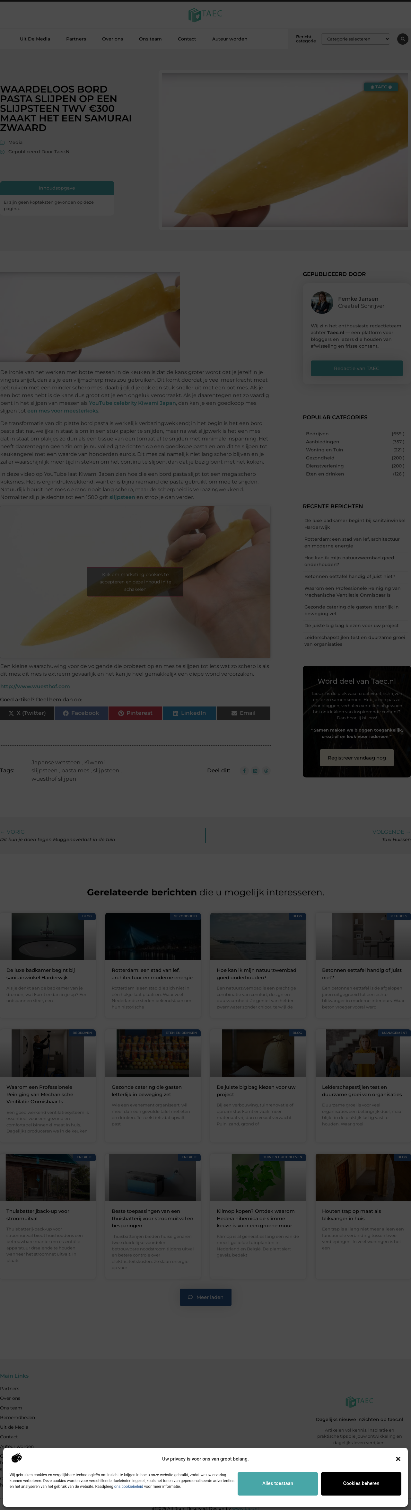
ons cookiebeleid (128, 1486)
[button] (398, 1459)
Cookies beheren (361, 1484)
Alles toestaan (277, 1484)
